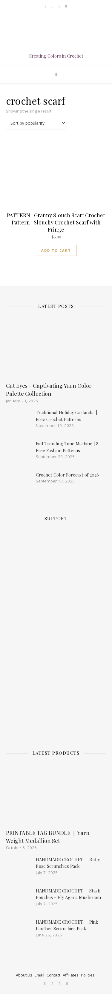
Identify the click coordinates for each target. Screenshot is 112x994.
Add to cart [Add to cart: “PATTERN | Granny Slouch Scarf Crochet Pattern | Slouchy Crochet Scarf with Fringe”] (56, 250)
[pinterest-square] (66, 6)
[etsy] (60, 6)
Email (39, 975)
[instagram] (53, 6)
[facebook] (46, 6)
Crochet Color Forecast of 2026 (67, 475)
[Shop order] (36, 123)
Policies (88, 975)
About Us (24, 975)
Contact (53, 975)
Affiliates (71, 975)
